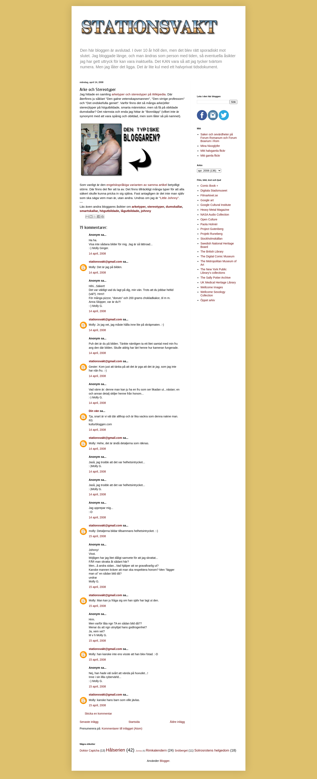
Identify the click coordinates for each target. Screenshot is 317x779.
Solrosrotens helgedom (211, 750)
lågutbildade (130, 211)
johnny (146, 211)
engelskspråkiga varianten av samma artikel (137, 184)
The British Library (212, 251)
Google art (207, 200)
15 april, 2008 (97, 536)
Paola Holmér (209, 224)
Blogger (164, 760)
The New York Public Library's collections (214, 271)
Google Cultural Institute (216, 204)
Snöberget (181, 750)
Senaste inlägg (89, 721)
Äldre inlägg (177, 721)
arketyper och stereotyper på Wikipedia (139, 94)
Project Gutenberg (212, 229)
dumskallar (174, 206)
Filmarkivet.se (209, 195)
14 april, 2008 (97, 253)
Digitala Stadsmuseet (214, 190)
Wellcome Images (212, 287)
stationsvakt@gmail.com (105, 261)
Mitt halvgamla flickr (213, 150)
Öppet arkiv (208, 300)
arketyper (139, 206)
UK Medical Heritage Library (218, 282)
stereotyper (155, 206)
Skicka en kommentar (98, 713)
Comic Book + (209, 185)
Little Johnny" (169, 198)
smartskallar (89, 211)
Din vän (94, 411)
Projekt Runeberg (212, 233)
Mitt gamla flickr (210, 155)
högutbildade (109, 211)
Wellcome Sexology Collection (213, 293)
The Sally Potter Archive (216, 277)
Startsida (134, 721)
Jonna (139, 751)
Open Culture (209, 219)
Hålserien (115, 750)
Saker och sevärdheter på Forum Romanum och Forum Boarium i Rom (219, 138)
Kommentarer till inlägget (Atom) (122, 728)
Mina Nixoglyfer (210, 145)
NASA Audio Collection (215, 214)
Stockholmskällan (212, 238)
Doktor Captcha (89, 750)
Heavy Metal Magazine (215, 209)
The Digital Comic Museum (218, 256)
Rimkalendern (156, 750)
